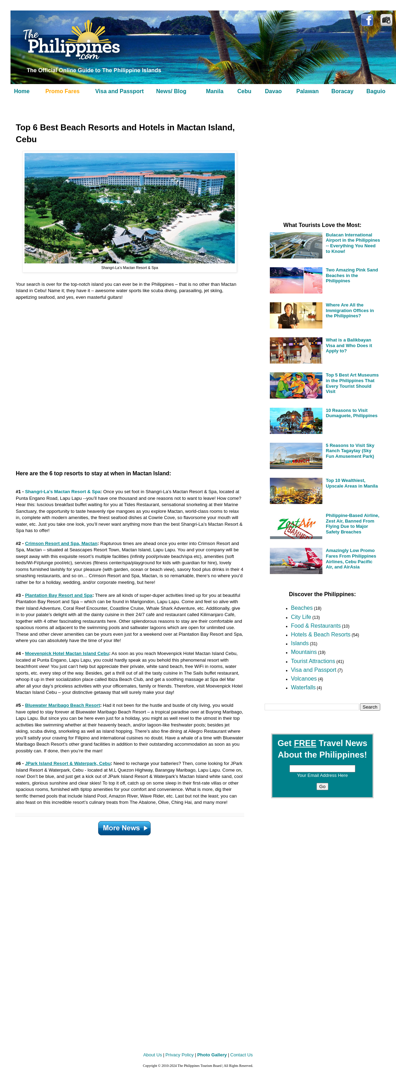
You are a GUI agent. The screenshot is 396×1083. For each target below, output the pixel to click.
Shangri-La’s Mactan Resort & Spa (62, 491)
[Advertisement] (121, 382)
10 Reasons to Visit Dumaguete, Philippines (351, 413)
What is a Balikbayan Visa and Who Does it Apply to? (349, 345)
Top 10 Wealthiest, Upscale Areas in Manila (352, 483)
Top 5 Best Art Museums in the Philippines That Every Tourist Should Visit (352, 383)
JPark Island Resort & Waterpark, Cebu (67, 763)
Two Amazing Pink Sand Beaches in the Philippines (352, 275)
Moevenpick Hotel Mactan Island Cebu (67, 653)
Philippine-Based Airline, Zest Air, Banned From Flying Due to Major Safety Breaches (353, 523)
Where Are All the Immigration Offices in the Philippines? (350, 310)
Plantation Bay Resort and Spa (58, 595)
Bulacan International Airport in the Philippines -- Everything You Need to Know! (353, 243)
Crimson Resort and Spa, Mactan (61, 543)
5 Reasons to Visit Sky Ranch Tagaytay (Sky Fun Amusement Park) (350, 451)
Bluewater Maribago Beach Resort (62, 705)
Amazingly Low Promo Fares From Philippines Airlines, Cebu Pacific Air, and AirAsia (351, 559)
